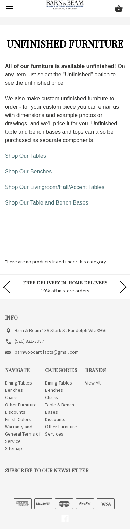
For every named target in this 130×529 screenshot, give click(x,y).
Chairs (11, 397)
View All (93, 383)
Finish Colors (18, 419)
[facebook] (65, 518)
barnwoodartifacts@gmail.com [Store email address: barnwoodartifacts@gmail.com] (47, 352)
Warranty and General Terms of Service (23, 433)
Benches (14, 390)
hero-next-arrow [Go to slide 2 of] (123, 287)
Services (54, 434)
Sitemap (13, 448)
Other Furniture (21, 405)
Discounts (15, 412)
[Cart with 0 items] (118, 9)
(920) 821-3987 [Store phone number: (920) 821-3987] (29, 341)
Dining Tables (18, 383)
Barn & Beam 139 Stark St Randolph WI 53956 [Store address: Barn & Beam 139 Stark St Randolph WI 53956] (60, 330)
